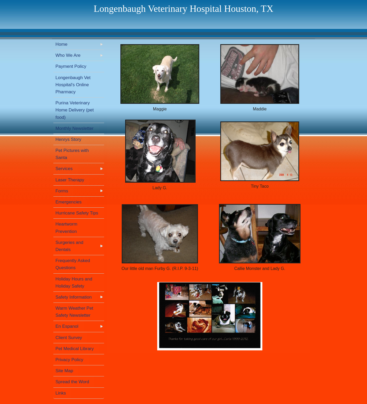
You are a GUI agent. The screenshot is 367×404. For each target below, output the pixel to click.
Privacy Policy (69, 359)
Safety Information (73, 297)
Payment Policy (70, 66)
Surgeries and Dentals (69, 246)
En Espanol (66, 326)
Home (61, 44)
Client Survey (68, 337)
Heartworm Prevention (66, 228)
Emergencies (68, 202)
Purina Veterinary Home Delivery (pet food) (74, 110)
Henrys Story (68, 139)
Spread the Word (72, 381)
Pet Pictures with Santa (72, 154)
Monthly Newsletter (74, 128)
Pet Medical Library (74, 348)
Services (64, 168)
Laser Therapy (69, 179)
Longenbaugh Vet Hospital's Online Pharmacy (72, 84)
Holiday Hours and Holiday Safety (73, 283)
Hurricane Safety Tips (76, 213)
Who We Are (67, 55)
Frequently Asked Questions (72, 264)
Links (60, 393)
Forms (61, 190)
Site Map (64, 370)
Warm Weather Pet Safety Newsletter (74, 312)
